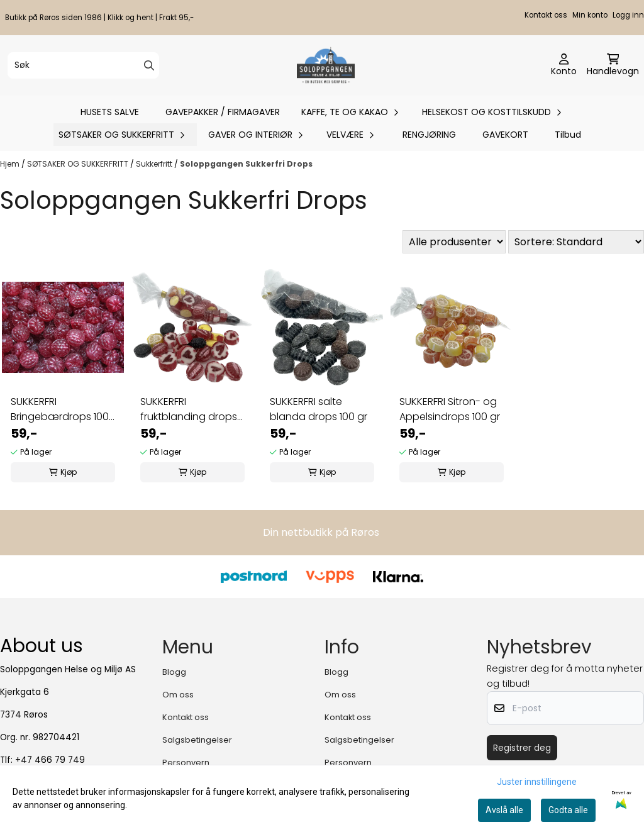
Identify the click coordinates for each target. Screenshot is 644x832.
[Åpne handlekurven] (613, 65)
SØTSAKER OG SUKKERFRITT (78, 163)
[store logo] (325, 65)
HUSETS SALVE (109, 112)
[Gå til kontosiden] (564, 65)
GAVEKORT (505, 134)
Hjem (10, 163)
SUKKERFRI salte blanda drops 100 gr (318, 409)
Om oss (178, 694)
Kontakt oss (546, 15)
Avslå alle (504, 810)
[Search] (149, 65)
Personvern (185, 762)
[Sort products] (576, 241)
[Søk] (83, 65)
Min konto (590, 15)
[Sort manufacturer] (454, 241)
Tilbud (568, 134)
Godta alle (568, 810)
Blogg (174, 672)
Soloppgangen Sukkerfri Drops (246, 163)
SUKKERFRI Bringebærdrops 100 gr (60, 409)
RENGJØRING (429, 134)
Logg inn (628, 15)
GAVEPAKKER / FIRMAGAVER (222, 112)
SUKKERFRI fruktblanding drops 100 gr (188, 409)
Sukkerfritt (155, 163)
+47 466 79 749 (50, 760)
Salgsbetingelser (197, 740)
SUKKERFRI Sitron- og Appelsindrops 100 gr (449, 409)
